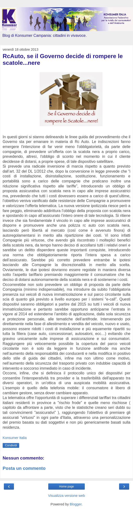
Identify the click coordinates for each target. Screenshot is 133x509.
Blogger (76, 504)
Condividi (11, 445)
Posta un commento (24, 468)
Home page (66, 486)
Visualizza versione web (66, 496)
